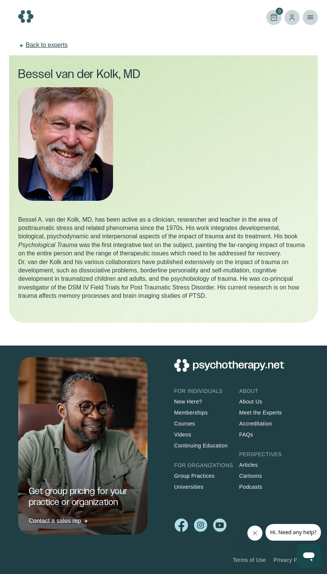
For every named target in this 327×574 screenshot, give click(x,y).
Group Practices (194, 476)
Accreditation (255, 424)
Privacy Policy (291, 560)
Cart (273, 17)
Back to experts (47, 45)
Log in (292, 17)
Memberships (191, 413)
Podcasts (250, 487)
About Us (250, 402)
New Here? (188, 402)
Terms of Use (249, 560)
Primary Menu (310, 17)
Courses (184, 424)
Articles (248, 465)
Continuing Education (201, 446)
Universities (188, 487)
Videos (182, 435)
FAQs (246, 435)
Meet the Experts (260, 413)
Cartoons (250, 476)
